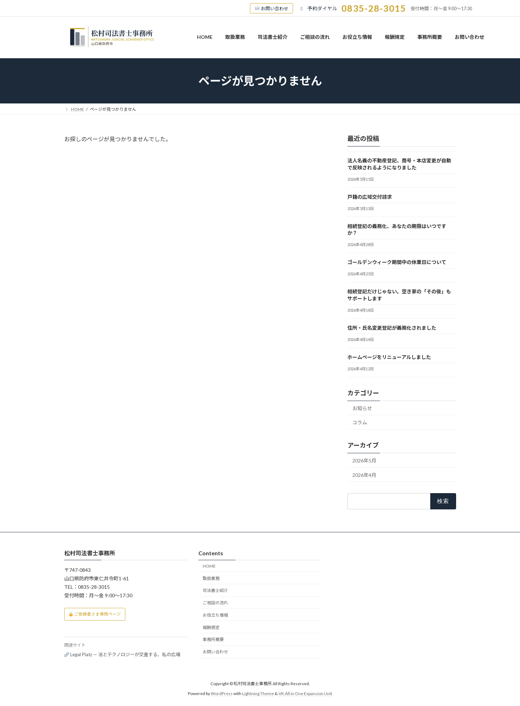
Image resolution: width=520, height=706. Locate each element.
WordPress (222, 693)
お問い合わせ (215, 651)
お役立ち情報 (215, 615)
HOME (209, 566)
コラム (359, 422)
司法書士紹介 (215, 590)
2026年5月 (364, 460)
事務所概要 (213, 639)
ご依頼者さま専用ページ (95, 614)
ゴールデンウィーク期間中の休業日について (396, 262)
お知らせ (362, 408)
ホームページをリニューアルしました (389, 357)
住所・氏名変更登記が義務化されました (391, 328)
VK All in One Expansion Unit (305, 693)
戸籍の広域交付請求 (369, 197)
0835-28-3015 (373, 8)
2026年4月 (364, 475)
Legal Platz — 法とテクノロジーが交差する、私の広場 (122, 654)
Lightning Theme (258, 693)
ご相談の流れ (215, 602)
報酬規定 (211, 627)
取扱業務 (211, 578)
